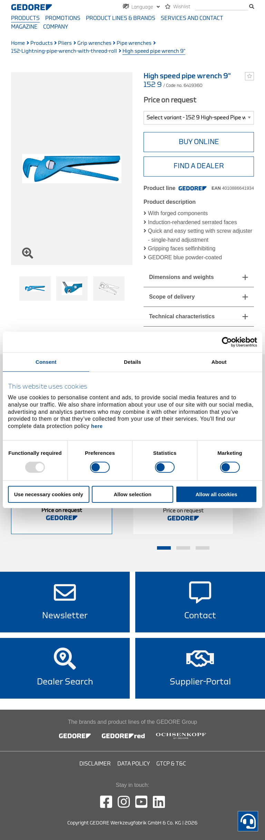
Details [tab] (132, 362)
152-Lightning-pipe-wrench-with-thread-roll (64, 51)
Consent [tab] (46, 362)
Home (18, 43)
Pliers (65, 43)
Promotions (62, 18)
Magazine (24, 27)
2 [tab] (183, 548)
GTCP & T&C (171, 764)
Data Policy (133, 764)
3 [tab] (202, 548)
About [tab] (219, 362)
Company (55, 27)
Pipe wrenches (134, 43)
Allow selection (132, 494)
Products (25, 18)
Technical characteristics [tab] (182, 316)
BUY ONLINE (199, 142)
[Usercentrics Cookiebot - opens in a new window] (227, 342)
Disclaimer (95, 764)
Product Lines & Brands (120, 18)
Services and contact (192, 18)
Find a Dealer (199, 166)
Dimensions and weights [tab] (181, 277)
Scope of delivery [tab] (172, 297)
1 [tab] (164, 548)
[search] (221, 7)
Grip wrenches (94, 43)
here (97, 426)
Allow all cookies (216, 494)
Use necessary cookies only (48, 494)
